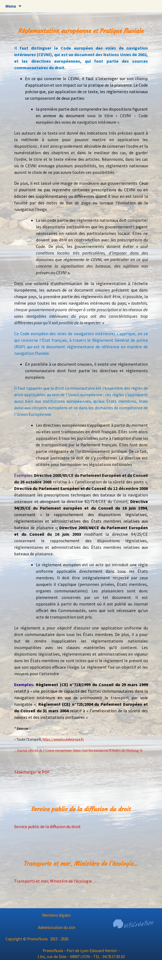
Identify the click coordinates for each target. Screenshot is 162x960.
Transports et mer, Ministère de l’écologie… (55, 881)
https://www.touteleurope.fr (63, 739)
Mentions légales (56, 915)
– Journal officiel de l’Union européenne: (43, 750)
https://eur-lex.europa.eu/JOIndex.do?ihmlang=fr (108, 750)
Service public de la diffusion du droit (47, 826)
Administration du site (56, 927)
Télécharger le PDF (31, 772)
